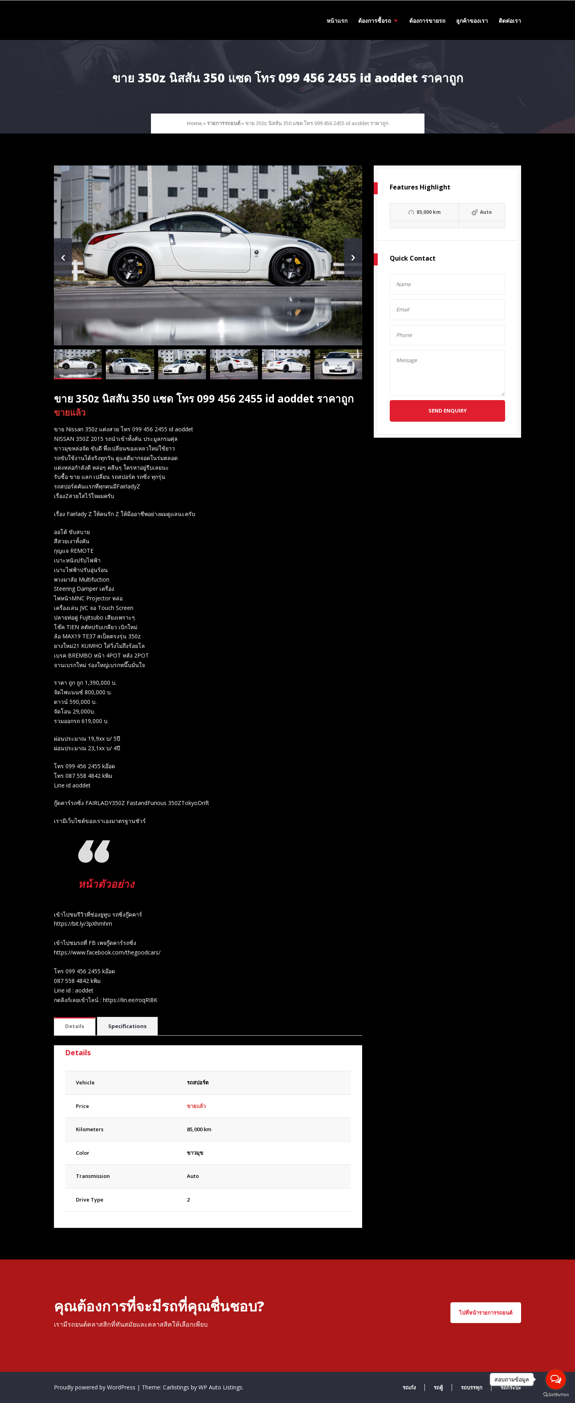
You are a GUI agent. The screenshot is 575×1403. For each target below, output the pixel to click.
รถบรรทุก (471, 1387)
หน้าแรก (337, 20)
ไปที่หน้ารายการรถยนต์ (485, 1312)
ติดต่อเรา (510, 20)
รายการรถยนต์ (223, 123)
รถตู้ (438, 1387)
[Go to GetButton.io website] (556, 1394)
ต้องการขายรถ (427, 20)
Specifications (127, 1026)
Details (74, 1026)
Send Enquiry (447, 410)
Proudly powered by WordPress (95, 1387)
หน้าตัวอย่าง (108, 883)
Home (194, 123)
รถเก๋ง (409, 1387)
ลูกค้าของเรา (472, 20)
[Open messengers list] (556, 1379)
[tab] (74, 1026)
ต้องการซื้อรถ (374, 20)
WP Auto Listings (220, 1387)
